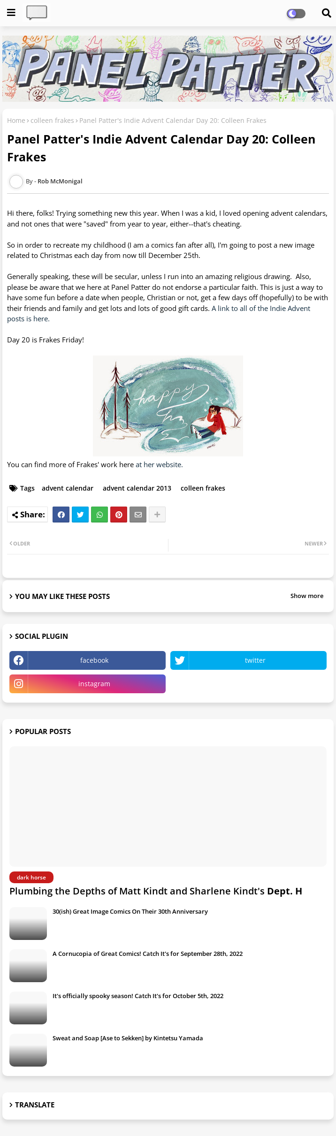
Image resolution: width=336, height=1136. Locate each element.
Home (16, 120)
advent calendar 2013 (137, 488)
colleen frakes (52, 120)
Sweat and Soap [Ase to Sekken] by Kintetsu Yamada (128, 1038)
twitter (255, 660)
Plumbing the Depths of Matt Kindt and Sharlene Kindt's (155, 891)
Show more (306, 595)
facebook (94, 660)
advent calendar (67, 488)
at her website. (159, 464)
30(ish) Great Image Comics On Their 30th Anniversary (130, 911)
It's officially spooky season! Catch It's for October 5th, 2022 (138, 996)
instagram (94, 683)
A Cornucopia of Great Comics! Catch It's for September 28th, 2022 (148, 953)
